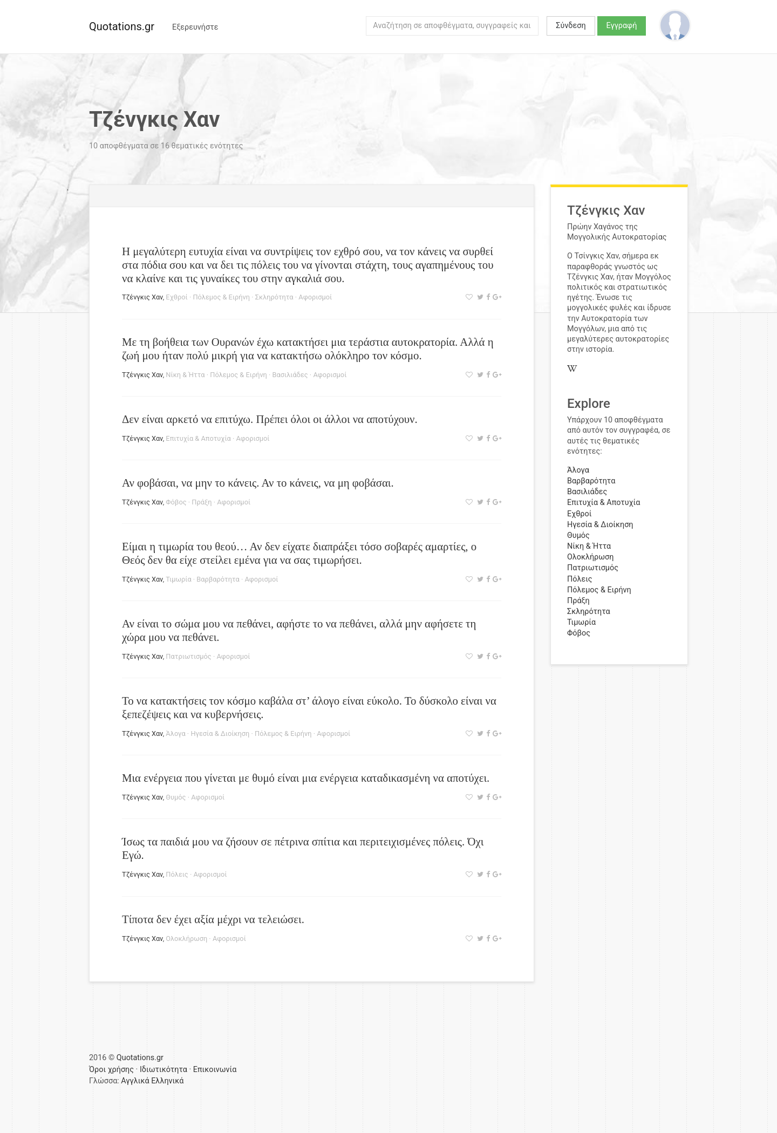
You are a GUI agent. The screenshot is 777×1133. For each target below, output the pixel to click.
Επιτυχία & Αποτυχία (198, 438)
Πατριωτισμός (188, 656)
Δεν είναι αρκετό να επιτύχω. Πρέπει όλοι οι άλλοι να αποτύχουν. (270, 419)
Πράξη (202, 502)
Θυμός (176, 797)
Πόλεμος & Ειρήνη (221, 297)
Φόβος (176, 502)
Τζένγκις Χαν (142, 297)
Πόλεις (177, 874)
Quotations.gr (121, 26)
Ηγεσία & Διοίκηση (219, 733)
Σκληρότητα (274, 297)
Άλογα (175, 733)
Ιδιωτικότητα (163, 1069)
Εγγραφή (621, 25)
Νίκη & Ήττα (185, 375)
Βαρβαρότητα (217, 579)
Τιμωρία (178, 579)
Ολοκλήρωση (186, 938)
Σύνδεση (570, 25)
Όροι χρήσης (111, 1069)
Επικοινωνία (215, 1069)
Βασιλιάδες (290, 375)
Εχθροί (176, 297)
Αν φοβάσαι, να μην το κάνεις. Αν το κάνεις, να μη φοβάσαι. (258, 482)
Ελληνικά (167, 1081)
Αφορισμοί (315, 297)
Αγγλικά (135, 1081)
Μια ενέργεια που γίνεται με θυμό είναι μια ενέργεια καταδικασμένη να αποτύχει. (305, 778)
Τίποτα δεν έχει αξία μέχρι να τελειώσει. (213, 919)
